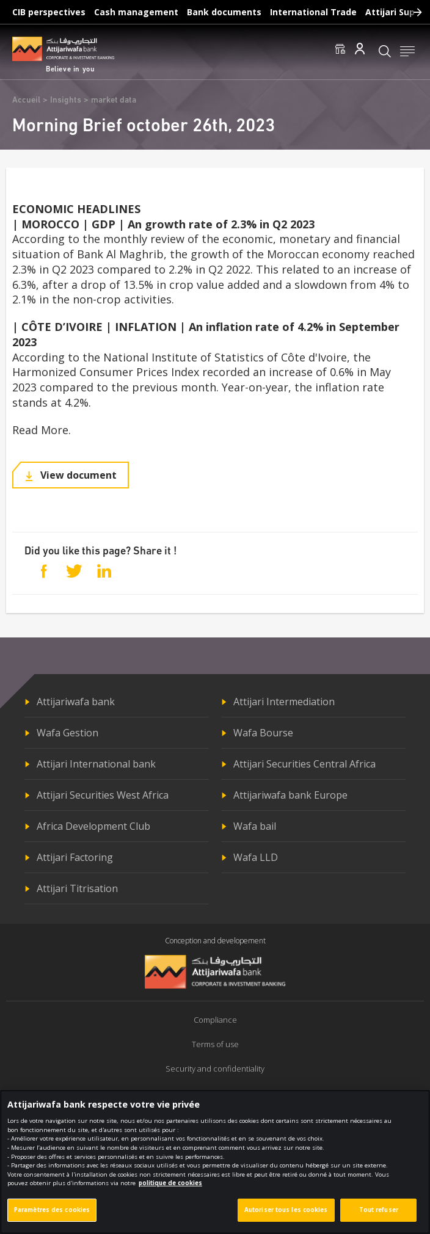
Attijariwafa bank (76, 701)
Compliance (215, 1019)
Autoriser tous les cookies (286, 1214)
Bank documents (224, 12)
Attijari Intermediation (284, 701)
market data (113, 100)
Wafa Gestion (67, 732)
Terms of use (215, 1044)
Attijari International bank (96, 764)
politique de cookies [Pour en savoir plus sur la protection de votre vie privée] (170, 1188)
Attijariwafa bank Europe (290, 795)
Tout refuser (378, 1214)
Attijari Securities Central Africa (304, 764)
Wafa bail (254, 826)
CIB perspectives (49, 12)
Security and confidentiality (215, 1068)
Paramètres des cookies (52, 1214)
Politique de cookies (215, 1092)
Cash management (136, 12)
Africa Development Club (93, 826)
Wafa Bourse (263, 732)
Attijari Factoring (75, 857)
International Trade (313, 12)
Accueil (26, 100)
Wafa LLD (255, 857)
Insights (65, 100)
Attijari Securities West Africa (103, 795)
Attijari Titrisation (77, 888)
